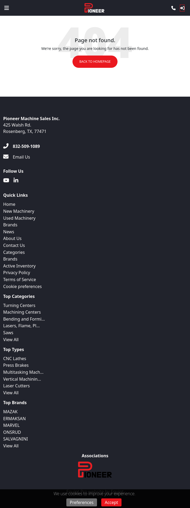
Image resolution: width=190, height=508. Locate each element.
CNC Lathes (14, 358)
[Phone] (173, 8)
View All (11, 339)
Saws (8, 333)
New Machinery (18, 211)
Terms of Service (19, 279)
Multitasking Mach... (23, 372)
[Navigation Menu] (6, 8)
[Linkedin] (16, 180)
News (8, 232)
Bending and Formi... (24, 319)
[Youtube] (6, 180)
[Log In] (182, 8)
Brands (10, 225)
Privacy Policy (16, 272)
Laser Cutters (16, 386)
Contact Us (14, 245)
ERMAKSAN (14, 419)
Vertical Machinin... (22, 379)
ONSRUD (12, 432)
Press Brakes (16, 365)
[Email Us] (16, 157)
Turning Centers (19, 305)
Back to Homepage (95, 61)
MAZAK (10, 412)
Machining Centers (22, 312)
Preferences (82, 502)
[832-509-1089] (21, 146)
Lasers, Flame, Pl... (21, 326)
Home (9, 204)
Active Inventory (19, 266)
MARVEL (11, 425)
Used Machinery (19, 218)
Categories (14, 252)
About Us (12, 238)
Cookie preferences (22, 286)
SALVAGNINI (15, 439)
